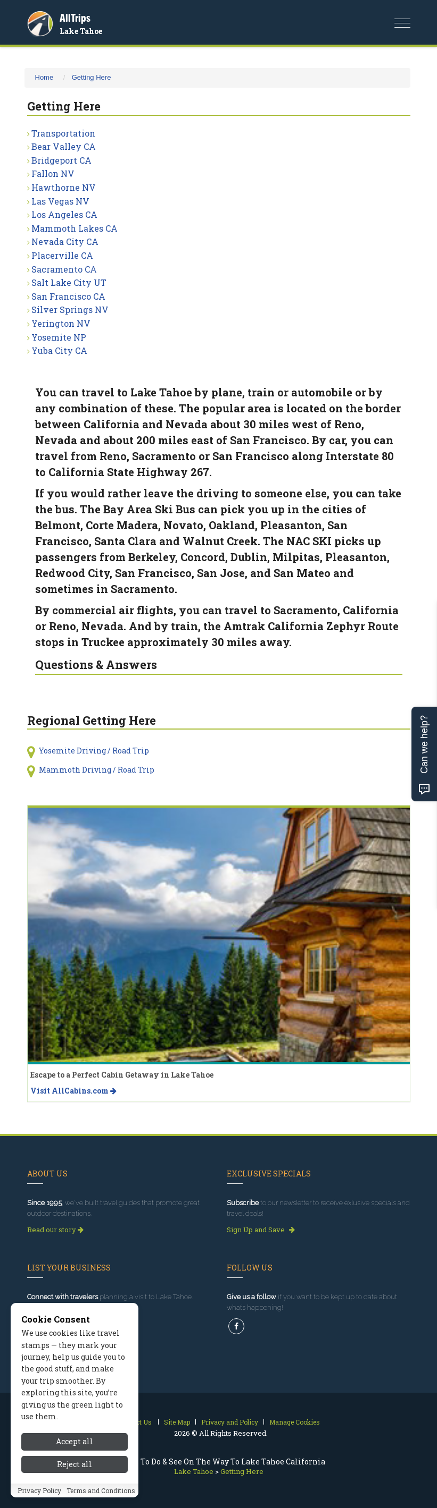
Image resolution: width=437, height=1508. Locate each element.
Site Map (177, 1422)
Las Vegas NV (60, 201)
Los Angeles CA (64, 214)
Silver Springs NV (70, 309)
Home (44, 77)
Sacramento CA (64, 269)
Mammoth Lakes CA (74, 228)
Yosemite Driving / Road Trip (94, 750)
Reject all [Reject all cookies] (74, 1465)
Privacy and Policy (229, 1422)
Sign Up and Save (261, 1229)
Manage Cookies (294, 1422)
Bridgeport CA (61, 160)
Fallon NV (53, 173)
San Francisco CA (68, 296)
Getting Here (91, 77)
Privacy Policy (39, 1491)
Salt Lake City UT (68, 282)
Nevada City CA (64, 241)
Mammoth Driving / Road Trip (96, 770)
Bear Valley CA (63, 146)
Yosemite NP (58, 337)
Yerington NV (60, 323)
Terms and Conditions (101, 1491)
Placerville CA (62, 255)
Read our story (55, 1229)
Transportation (63, 133)
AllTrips (75, 18)
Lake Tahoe (81, 31)
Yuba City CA (59, 350)
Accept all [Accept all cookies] (74, 1443)
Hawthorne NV (63, 187)
